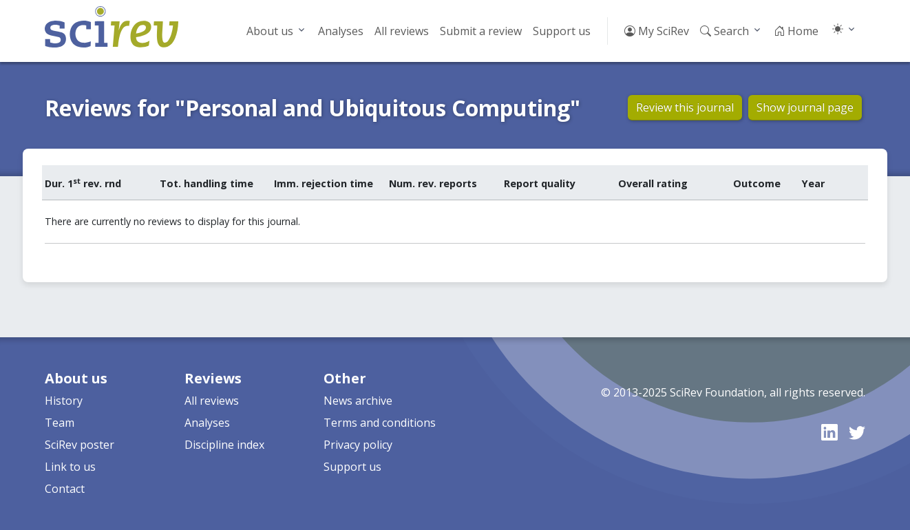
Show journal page (805, 107)
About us (269, 31)
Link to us (70, 466)
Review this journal (685, 107)
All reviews (401, 31)
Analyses (340, 31)
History (64, 400)
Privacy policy (358, 444)
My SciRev (656, 31)
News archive (358, 400)
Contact (65, 488)
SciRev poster (79, 444)
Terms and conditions (380, 422)
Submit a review (481, 31)
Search (724, 31)
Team (59, 422)
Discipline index (224, 444)
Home (796, 31)
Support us (562, 31)
